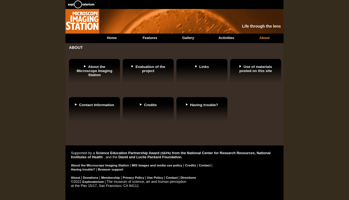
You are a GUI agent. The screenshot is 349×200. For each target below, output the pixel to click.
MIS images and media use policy (157, 165)
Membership (111, 177)
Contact (205, 165)
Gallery (188, 38)
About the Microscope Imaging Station (94, 71)
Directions (188, 177)
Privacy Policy (134, 177)
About (264, 38)
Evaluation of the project (150, 69)
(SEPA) (166, 153)
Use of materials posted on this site (255, 69)
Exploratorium (93, 181)
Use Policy (155, 177)
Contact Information (96, 105)
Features (150, 38)
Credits (150, 105)
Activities (226, 38)
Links (204, 67)
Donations (91, 177)
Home (112, 38)
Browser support (110, 169)
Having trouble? (204, 105)
